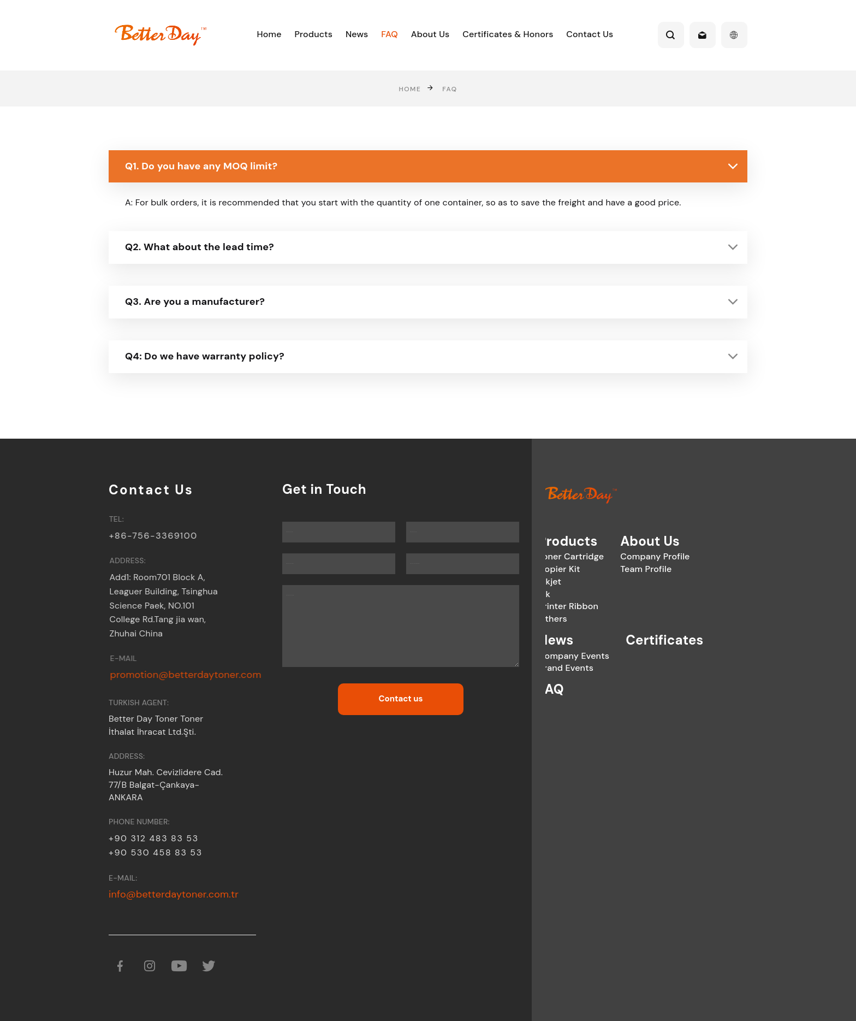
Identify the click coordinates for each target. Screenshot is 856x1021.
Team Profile (602, 569)
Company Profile (611, 556)
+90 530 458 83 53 (156, 852)
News (357, 34)
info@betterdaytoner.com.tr (174, 894)
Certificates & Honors (507, 34)
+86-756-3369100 (158, 535)
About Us (430, 34)
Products (313, 34)
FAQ (389, 34)
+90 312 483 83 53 (154, 838)
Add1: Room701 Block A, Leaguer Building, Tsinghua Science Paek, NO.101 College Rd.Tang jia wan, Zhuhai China (170, 605)
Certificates (621, 640)
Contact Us (589, 34)
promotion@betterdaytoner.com (194, 674)
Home (269, 34)
